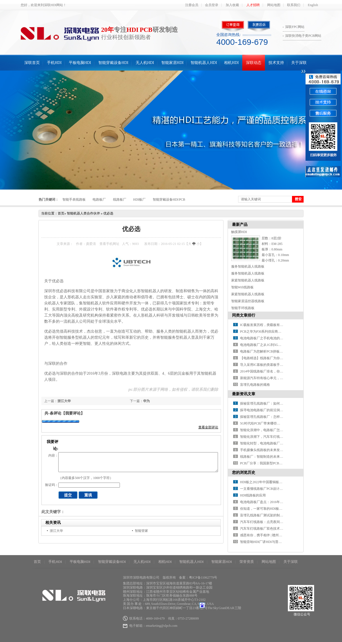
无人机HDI (145, 63)
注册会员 (191, 5)
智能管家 (141, 531)
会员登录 (211, 5)
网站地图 (273, 5)
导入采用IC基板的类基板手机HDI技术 (268, 365)
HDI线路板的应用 (253, 495)
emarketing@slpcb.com (161, 626)
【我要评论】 (73, 413)
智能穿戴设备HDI (113, 63)
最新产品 (240, 224)
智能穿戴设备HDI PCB (169, 199)
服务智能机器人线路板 (247, 266)
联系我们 (293, 5)
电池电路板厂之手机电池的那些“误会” (268, 338)
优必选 (108, 213)
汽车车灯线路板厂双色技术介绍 (263, 528)
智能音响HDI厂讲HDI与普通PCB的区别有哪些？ (275, 542)
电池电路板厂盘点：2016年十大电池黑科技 (271, 502)
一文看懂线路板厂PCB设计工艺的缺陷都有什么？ (276, 489)
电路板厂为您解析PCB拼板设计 (263, 351)
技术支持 (276, 63)
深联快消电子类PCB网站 (303, 36)
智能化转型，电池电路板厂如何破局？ (268, 443)
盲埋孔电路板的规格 (255, 385)
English (313, 5)
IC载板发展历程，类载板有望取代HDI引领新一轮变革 (279, 325)
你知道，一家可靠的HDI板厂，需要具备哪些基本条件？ (281, 509)
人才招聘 (253, 5)
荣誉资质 (247, 562)
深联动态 (253, 63)
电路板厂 (99, 199)
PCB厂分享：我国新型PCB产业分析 (266, 463)
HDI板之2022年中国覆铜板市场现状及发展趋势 (274, 482)
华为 (146, 401)
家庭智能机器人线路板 (247, 280)
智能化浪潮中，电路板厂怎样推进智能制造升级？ (276, 430)
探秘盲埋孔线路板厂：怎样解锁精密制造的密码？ (276, 417)
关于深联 (299, 63)
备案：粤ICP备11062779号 (198, 577)
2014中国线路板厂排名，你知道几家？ (268, 371)
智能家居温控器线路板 (247, 301)
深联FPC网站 (294, 27)
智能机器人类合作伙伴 (83, 213)
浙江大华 (64, 401)
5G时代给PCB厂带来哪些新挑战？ (265, 423)
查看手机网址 (109, 244)
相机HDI (231, 63)
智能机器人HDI (204, 63)
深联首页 (32, 63)
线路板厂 (119, 199)
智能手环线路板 (242, 308)
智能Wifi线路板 (242, 287)
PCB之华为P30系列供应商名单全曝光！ (269, 331)
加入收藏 (232, 5)
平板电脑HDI (80, 63)
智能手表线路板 (74, 199)
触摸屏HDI (239, 232)
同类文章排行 (243, 315)
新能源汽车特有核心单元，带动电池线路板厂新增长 (278, 378)
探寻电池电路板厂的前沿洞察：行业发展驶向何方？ (278, 410)
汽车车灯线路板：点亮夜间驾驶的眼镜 (268, 522)
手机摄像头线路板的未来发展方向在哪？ (270, 450)
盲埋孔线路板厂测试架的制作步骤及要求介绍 (273, 515)
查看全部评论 (208, 427)
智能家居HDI (172, 63)
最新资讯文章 (243, 394)
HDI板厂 (139, 199)
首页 (61, 213)
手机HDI (54, 63)
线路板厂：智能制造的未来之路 (263, 457)
